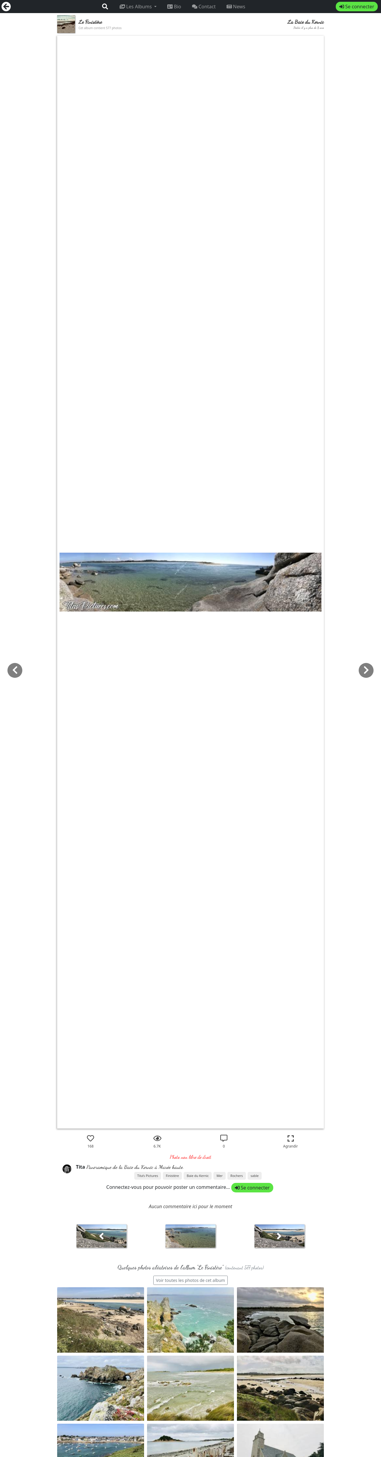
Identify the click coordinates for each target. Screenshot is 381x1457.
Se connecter (356, 6)
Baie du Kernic (198, 1175)
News (236, 6)
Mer (219, 1175)
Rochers (236, 1175)
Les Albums (136, 6)
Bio (174, 6)
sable (255, 1175)
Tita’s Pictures (147, 1175)
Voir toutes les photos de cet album (190, 1280)
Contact (204, 6)
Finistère (172, 1175)
